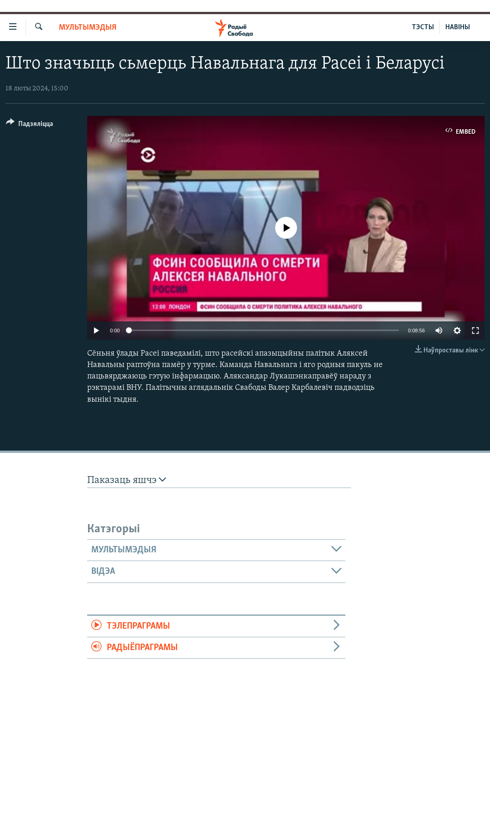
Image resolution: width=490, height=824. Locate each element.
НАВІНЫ (457, 27)
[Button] (29, 125)
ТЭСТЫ (423, 27)
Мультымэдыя (87, 27)
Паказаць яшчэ (126, 480)
